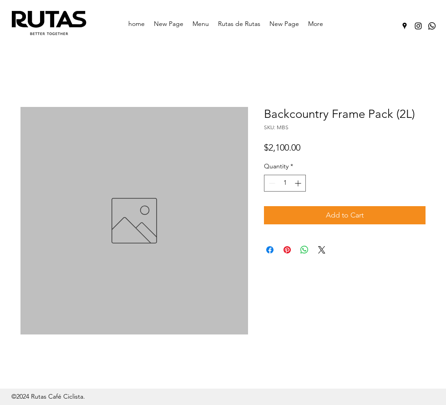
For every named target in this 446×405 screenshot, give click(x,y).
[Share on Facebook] (269, 249)
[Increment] (298, 183)
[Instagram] (418, 25)
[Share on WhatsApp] (304, 249)
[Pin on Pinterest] (287, 249)
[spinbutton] (285, 183)
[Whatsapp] (431, 25)
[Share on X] (321, 249)
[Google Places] (404, 25)
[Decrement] (271, 183)
